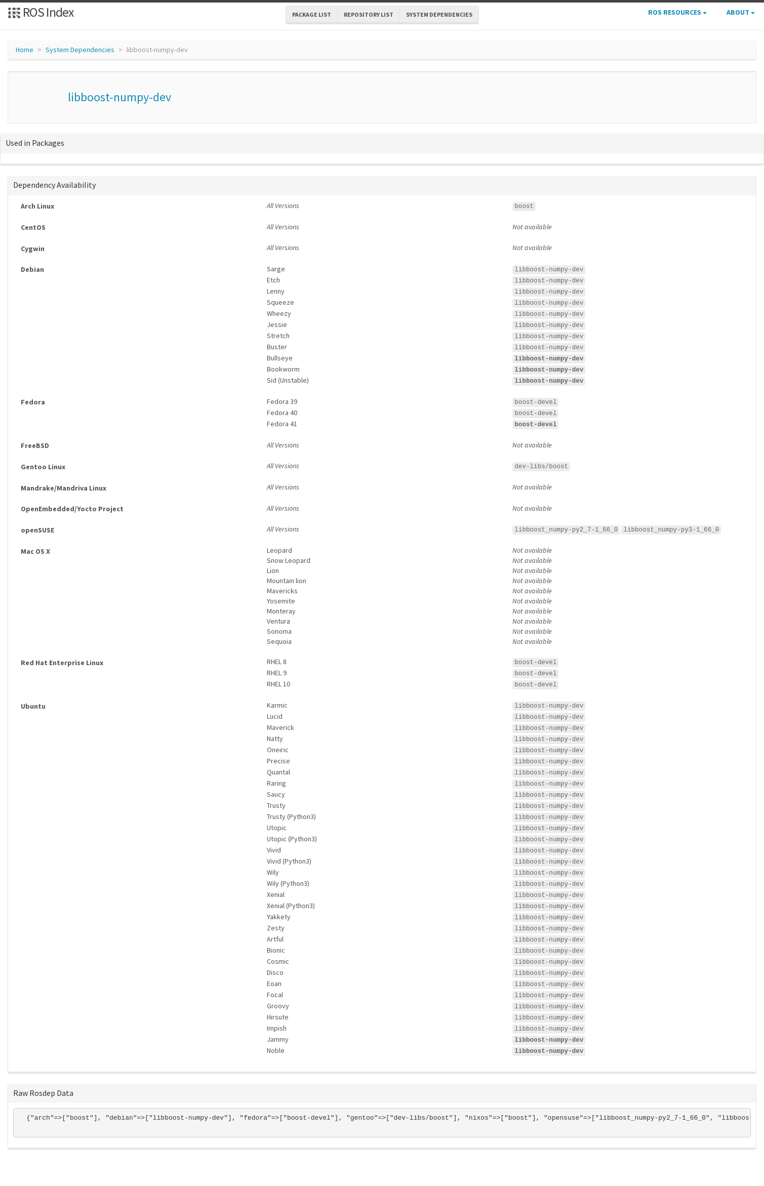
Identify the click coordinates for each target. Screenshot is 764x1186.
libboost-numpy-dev (119, 97)
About (741, 12)
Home (24, 49)
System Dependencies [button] (439, 14)
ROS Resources (677, 12)
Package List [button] (311, 14)
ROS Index (41, 12)
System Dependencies (80, 49)
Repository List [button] (368, 14)
